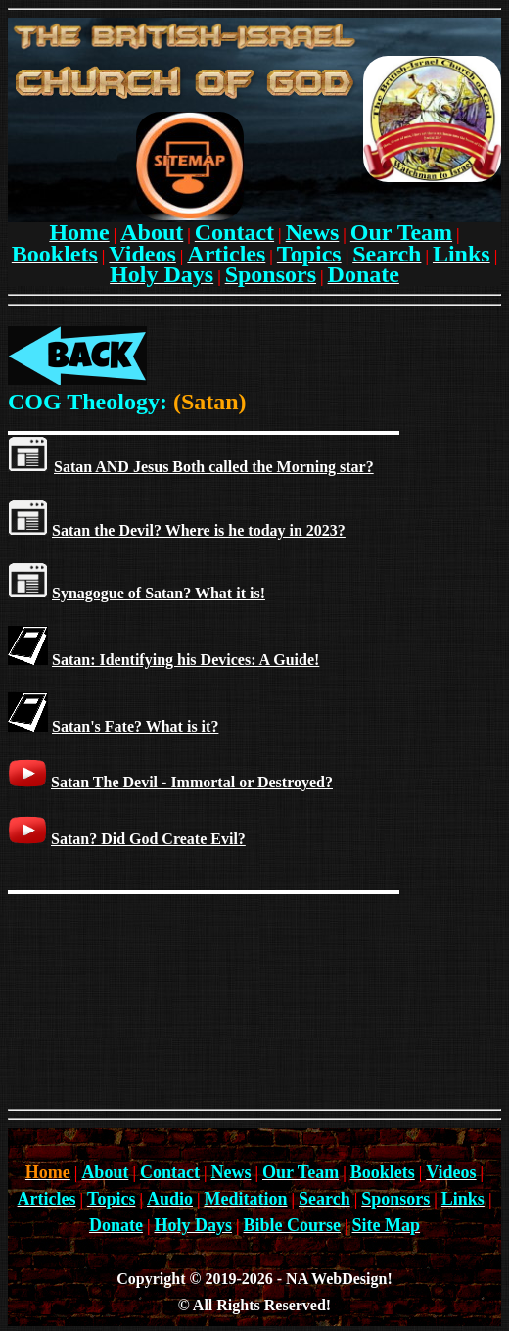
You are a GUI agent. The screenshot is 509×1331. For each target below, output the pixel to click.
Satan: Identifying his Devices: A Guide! (185, 659)
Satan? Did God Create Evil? (148, 839)
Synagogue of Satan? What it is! (158, 593)
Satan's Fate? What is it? (135, 726)
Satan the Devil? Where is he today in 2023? (199, 530)
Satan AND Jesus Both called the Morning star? (214, 466)
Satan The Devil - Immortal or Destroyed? (192, 782)
